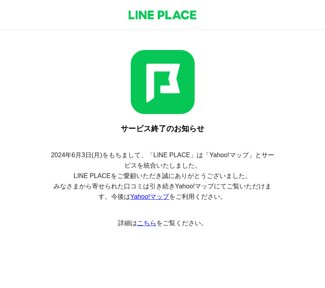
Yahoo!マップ (149, 196)
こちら (146, 223)
